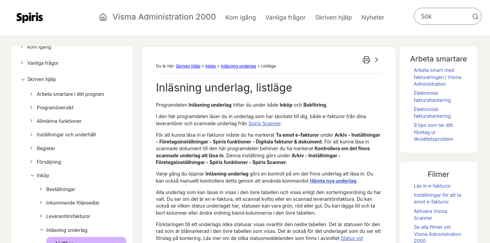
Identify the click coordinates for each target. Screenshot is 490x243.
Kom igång (35, 47)
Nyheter (372, 17)
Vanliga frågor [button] (285, 17)
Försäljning (44, 162)
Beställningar (56, 189)
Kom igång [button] (241, 17)
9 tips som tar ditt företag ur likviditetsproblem (434, 132)
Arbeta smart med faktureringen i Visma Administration (438, 77)
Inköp (38, 175)
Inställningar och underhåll (62, 134)
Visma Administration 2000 (164, 17)
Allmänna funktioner (54, 121)
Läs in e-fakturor (432, 186)
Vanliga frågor (39, 63)
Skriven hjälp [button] (333, 17)
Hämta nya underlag (333, 181)
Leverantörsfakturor (64, 216)
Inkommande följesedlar (68, 203)
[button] (475, 16)
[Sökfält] (448, 16)
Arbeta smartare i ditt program (66, 94)
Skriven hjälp (37, 79)
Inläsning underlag (62, 230)
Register (41, 148)
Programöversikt (51, 107)
